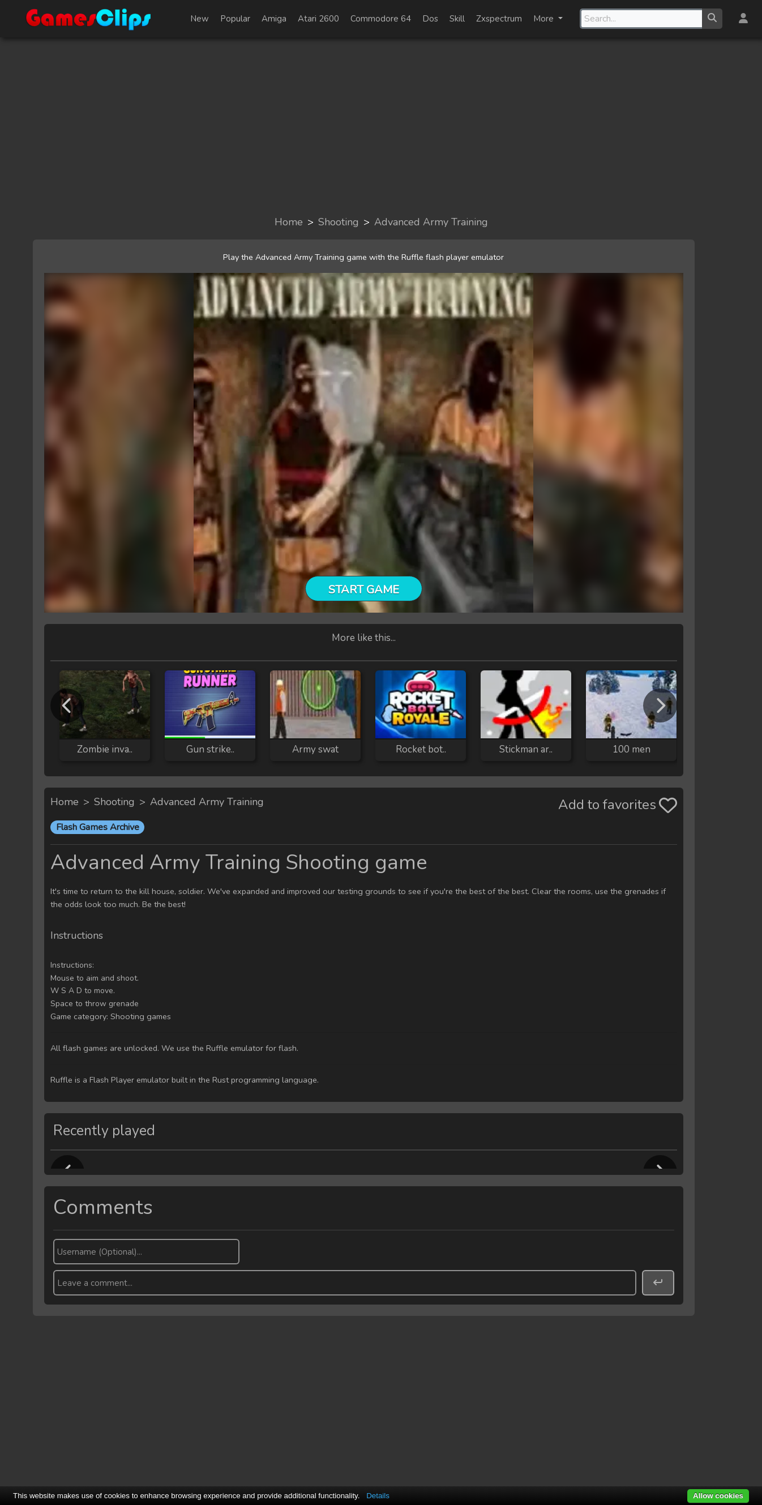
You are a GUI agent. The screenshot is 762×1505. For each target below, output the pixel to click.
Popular (235, 18)
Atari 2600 (318, 18)
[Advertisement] (381, 125)
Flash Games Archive (97, 827)
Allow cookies (718, 1495)
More (544, 18)
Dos (430, 18)
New (199, 18)
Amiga (274, 18)
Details (377, 1495)
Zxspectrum (499, 18)
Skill (457, 18)
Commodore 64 (380, 18)
